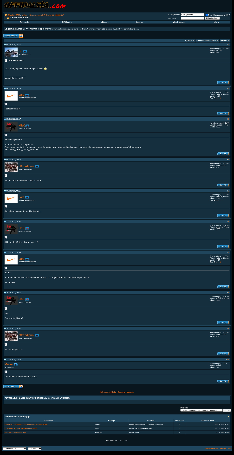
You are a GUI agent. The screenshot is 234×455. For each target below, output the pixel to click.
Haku (216, 22)
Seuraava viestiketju (126, 392)
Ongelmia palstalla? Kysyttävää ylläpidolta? (46, 15)
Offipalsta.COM (14, 15)
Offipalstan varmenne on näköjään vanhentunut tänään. (27, 424)
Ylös (229, 449)
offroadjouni (26, 166)
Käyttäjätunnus (174, 15)
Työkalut (188, 41)
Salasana (172, 18)
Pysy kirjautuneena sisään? (218, 15)
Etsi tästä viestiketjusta (206, 41)
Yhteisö (105, 22)
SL (20, 51)
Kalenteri (139, 22)
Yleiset (24, 15)
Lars (21, 94)
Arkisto (223, 449)
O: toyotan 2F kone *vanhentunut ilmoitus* (21, 428)
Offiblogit (67, 22)
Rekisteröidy (25, 22)
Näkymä (224, 41)
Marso (9, 364)
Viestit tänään (178, 22)
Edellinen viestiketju (108, 392)
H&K (22, 125)
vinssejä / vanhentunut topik (16, 432)
